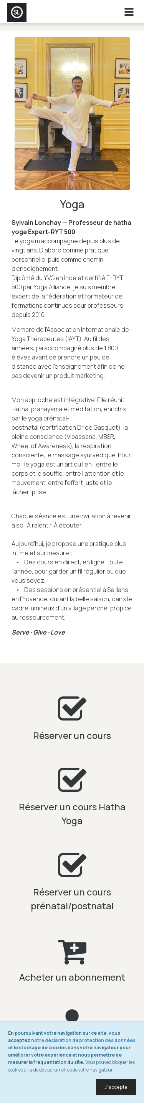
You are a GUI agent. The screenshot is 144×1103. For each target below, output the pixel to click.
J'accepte (115, 1087)
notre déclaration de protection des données (83, 1040)
